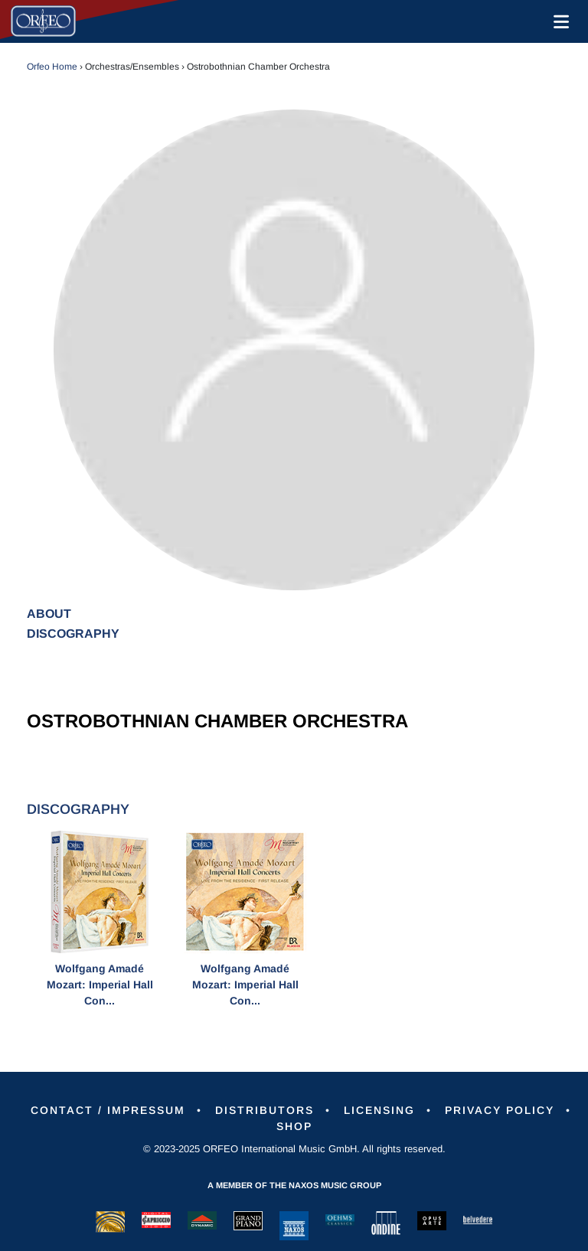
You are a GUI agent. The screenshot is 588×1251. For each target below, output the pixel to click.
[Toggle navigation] (558, 21)
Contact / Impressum (108, 1110)
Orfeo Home (52, 66)
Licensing (379, 1110)
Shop (294, 1126)
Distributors (264, 1110)
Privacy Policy (499, 1110)
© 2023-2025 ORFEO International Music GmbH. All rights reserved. (294, 1149)
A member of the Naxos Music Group (294, 1185)
